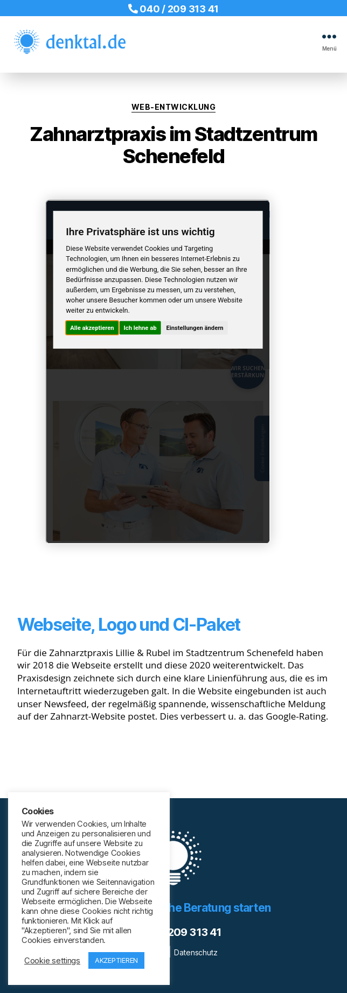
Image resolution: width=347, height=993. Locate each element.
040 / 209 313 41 (173, 9)
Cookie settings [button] (52, 961)
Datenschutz (196, 952)
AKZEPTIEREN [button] (116, 960)
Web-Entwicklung (173, 106)
